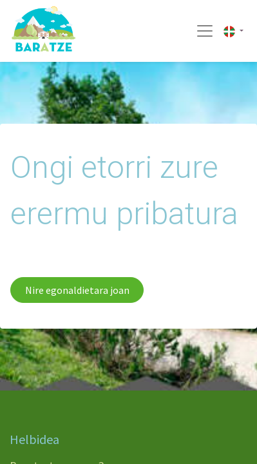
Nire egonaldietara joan (77, 290)
